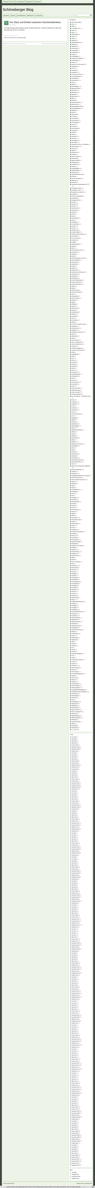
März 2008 (74, 1153)
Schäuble (74, 575)
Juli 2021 (74, 833)
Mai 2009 (74, 1125)
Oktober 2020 (75, 851)
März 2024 (74, 777)
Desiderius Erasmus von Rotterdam (80, 144)
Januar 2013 (75, 1037)
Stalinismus (74, 623)
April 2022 (74, 815)
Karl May (74, 364)
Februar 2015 (75, 987)
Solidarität (74, 605)
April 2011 (74, 1079)
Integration (74, 330)
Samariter (74, 569)
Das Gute (74, 138)
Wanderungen (75, 707)
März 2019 (74, 889)
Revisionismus (75, 555)
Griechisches (75, 274)
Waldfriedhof (75, 705)
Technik (73, 649)
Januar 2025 (75, 763)
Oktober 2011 (75, 1067)
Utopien (73, 675)
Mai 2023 (74, 795)
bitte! (73, 98)
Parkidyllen (74, 497)
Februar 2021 (75, 843)
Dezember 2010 (75, 1087)
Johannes (74, 346)
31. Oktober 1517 (76, 28)
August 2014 (75, 999)
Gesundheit (74, 262)
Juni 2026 (74, 737)
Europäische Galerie (76, 188)
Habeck (73, 286)
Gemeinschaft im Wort (77, 250)
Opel (73, 485)
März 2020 (74, 865)
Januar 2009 (75, 1133)
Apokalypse (74, 66)
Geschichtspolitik (76, 260)
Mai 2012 (74, 1053)
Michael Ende (75, 438)
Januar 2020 (75, 869)
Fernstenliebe (75, 218)
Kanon (73, 360)
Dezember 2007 (75, 1159)
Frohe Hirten (75, 236)
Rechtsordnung (75, 551)
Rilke (73, 557)
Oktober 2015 (75, 971)
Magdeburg (74, 418)
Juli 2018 (74, 905)
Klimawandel (75, 376)
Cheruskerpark (75, 122)
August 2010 (75, 1095)
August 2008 (75, 1143)
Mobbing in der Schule (77, 444)
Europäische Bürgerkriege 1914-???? (81, 184)
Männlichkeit (75, 424)
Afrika (73, 38)
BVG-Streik (74, 114)
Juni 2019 (74, 883)
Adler (73, 32)
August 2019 (75, 879)
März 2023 (74, 799)
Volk (73, 699)
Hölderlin (74, 314)
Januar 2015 (75, 989)
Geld (73, 248)
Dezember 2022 (75, 805)
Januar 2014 (75, 1013)
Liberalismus (75, 410)
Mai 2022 (74, 813)
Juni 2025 (74, 755)
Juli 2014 (74, 1001)
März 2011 (74, 1081)
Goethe (73, 268)
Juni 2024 (74, 771)
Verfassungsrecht (76, 687)
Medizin (73, 432)
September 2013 (76, 1021)
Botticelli (74, 100)
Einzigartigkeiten (76, 168)
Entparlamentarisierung (77, 174)
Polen (73, 527)
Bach (73, 82)
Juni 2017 (74, 931)
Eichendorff (74, 158)
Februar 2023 (75, 801)
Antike (73, 62)
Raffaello (74, 547)
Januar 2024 (75, 781)
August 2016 (75, 951)
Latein (73, 400)
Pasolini (73, 505)
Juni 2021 (74, 835)
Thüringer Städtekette (77, 653)
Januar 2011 (75, 1085)
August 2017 (75, 927)
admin (12, 35)
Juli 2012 (74, 1049)
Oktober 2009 (75, 1115)
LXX (73, 416)
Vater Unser (74, 677)
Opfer (73, 487)
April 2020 (74, 863)
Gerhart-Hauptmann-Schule (78, 258)
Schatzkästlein (20, 1)
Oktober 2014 (75, 995)
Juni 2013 (74, 1027)
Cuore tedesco (75, 128)
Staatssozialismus (76, 621)
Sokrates (74, 603)
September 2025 (76, 749)
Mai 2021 (74, 837)
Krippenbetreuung (76, 390)
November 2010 (75, 1089)
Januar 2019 (75, 893)
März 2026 (74, 743)
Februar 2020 (75, 867)
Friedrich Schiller (76, 232)
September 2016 (76, 949)
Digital (73, 150)
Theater (73, 651)
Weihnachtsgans (76, 715)
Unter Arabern (75, 671)
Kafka (73, 356)
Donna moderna (75, 156)
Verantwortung (75, 683)
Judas (73, 352)
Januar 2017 (75, 941)
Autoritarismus (75, 80)
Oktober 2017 (75, 923)
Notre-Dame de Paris (77, 477)
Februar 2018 (75, 915)
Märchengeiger (75, 426)
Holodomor (74, 316)
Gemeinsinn (74, 252)
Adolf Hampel (75, 34)
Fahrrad (73, 204)
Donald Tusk (75, 152)
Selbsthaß (74, 589)
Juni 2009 (74, 1123)
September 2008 (76, 1141)
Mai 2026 (74, 739)
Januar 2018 (75, 917)
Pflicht (73, 515)
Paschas (74, 503)
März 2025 (74, 759)
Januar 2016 (75, 965)
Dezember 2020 (75, 847)
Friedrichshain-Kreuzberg (78, 234)
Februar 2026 (75, 745)
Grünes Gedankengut (77, 280)
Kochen (73, 380)
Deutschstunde (75, 146)
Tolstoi (73, 657)
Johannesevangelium (77, 348)
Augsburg (74, 70)
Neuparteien (75, 473)
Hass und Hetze (75, 298)
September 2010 (76, 1093)
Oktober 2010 (75, 1091)
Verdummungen (75, 685)
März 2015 (74, 985)
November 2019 (75, 873)
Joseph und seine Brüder (78, 350)
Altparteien (74, 46)
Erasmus (74, 176)
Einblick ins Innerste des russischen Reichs (14, 43)
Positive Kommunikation (77, 531)
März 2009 (74, 1129)
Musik (73, 448)
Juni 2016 (74, 955)
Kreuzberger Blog (10, 1183)
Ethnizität (74, 182)
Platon (73, 525)
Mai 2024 (74, 773)
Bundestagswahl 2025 (77, 106)
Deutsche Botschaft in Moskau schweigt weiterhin (54, 43)
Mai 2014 (74, 1005)
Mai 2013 (74, 1029)
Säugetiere (74, 573)
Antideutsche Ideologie (77, 58)
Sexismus (74, 593)
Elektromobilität (75, 170)
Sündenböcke (75, 633)
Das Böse (74, 136)
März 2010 (74, 1105)
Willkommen (29, 1)
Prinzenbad (74, 537)
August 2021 (75, 831)
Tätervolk (74, 645)
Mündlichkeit (75, 446)
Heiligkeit (74, 304)
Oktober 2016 (75, 947)
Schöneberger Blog (18, 10)
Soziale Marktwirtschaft (77, 611)
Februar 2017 (75, 939)
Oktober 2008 (75, 1139)
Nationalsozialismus (76, 462)
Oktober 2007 (75, 1163)
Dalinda (73, 132)
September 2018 (76, 901)
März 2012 (74, 1057)
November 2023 (75, 785)
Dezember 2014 (75, 991)
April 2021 (74, 839)
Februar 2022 (75, 819)
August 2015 (75, 975)
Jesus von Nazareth (76, 342)
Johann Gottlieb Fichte (77, 344)
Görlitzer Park (75, 270)
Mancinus (74, 422)
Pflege (73, 513)
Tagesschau (74, 639)
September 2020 (76, 853)
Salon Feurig (75, 567)
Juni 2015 (74, 979)
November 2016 (75, 945)
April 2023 (74, 797)
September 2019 (76, 877)
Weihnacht (74, 713)
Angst (73, 54)
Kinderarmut (75, 372)
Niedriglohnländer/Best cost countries (81, 475)
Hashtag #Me (75, 296)
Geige (73, 246)
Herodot (74, 310)
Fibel (73, 220)
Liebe (73, 412)
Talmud (73, 643)
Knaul (73, 378)
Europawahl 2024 (76, 200)
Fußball (73, 242)
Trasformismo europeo (77, 659)
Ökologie (74, 483)
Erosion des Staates (76, 178)
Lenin (73, 406)
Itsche (73, 338)
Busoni (73, 112)
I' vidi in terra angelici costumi (79, 324)
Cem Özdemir (75, 120)
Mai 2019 (74, 885)
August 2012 (75, 1047)
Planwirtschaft (75, 523)
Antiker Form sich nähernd (78, 64)
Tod (72, 655)
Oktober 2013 (75, 1019)
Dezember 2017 (75, 919)
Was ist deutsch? (76, 709)
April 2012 (74, 1055)
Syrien (73, 635)
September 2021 (76, 829)
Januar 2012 (75, 1061)
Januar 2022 (75, 821)
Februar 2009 (75, 1131)
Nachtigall (74, 456)
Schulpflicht (74, 585)
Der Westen (74, 142)
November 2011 (75, 1065)
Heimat (73, 306)
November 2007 (75, 1161)
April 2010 (74, 1103)
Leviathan (74, 408)
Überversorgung (75, 667)
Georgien (74, 254)
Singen (73, 599)
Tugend (73, 663)
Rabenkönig (74, 543)
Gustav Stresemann (76, 282)
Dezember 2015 (75, 967)
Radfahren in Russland (77, 545)
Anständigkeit (75, 56)
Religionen (74, 553)
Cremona (74, 126)
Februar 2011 (75, 1083)
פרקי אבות (76, 729)
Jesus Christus (75, 340)
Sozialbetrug (75, 609)
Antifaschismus (75, 60)
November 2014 (75, 993)
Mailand (73, 420)
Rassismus (74, 549)
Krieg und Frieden (76, 388)
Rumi (73, 563)
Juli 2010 (74, 1097)
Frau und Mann (75, 224)
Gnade (73, 266)
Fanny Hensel (75, 208)
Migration (74, 442)
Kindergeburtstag (76, 374)
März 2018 (74, 913)
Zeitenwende (75, 727)
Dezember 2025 (75, 747)
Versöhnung (74, 693)
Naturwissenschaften (77, 469)
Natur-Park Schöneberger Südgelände (81, 466)
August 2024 (75, 769)
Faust (73, 214)
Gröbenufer (74, 276)
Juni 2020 (74, 859)
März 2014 (74, 1009)
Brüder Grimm (75, 104)
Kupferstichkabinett (76, 394)
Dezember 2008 (75, 1135)
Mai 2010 (74, 1101)
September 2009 (76, 1117)
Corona (73, 124)
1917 (73, 24)
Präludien (74, 533)
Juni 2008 (74, 1147)
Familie (73, 206)
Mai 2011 (74, 1077)
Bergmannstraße (76, 88)
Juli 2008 (74, 1145)
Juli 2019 (74, 881)
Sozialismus (74, 613)
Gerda (73, 256)
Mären (73, 428)
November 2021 (75, 825)
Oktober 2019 (75, 875)
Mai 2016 (74, 957)
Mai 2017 (74, 933)
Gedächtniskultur (76, 244)
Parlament (74, 499)
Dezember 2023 (75, 783)
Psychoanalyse (75, 539)
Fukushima (74, 240)
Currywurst (74, 130)
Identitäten (74, 326)
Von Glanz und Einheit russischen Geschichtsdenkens (35, 22)
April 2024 (74, 775)
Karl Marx (74, 362)
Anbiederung (75, 52)
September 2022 (76, 807)
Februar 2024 (75, 779)
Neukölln (74, 471)
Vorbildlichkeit (75, 701)
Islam (73, 334)
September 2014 (76, 997)
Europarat (74, 194)
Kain (73, 358)
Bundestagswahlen (76, 108)
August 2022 (75, 809)
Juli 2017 (74, 929)
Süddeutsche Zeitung (77, 629)
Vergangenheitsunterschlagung (79, 691)
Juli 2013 (74, 1025)
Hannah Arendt (75, 290)
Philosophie (74, 517)
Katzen (73, 368)
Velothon (74, 681)
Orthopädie (74, 491)
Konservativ (74, 384)
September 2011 (76, 1069)
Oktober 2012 (75, 1043)
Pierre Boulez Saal (76, 519)
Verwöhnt (74, 697)
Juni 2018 (74, 907)
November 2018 (75, 897)
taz (72, 647)
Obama (73, 481)
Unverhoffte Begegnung (77, 673)
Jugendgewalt (75, 354)
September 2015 (76, 973)
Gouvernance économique (78, 272)
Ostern (73, 493)
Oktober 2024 (75, 767)
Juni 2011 (74, 1075)
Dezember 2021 (75, 823)
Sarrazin (74, 571)
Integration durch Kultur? (77, 332)
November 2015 (75, 969)
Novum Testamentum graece (78, 479)
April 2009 (74, 1127)
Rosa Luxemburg (76, 561)
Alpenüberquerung (76, 42)
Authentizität (75, 78)
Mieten (73, 440)
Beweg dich (74, 92)
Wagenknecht (75, 703)
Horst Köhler (75, 320)
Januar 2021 (75, 845)
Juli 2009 (74, 1121)
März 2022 (74, 817)
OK (84, 1186)
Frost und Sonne (76, 238)
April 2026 (74, 741)
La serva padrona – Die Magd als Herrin (81, 396)
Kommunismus (75, 382)
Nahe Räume (75, 458)
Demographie (75, 140)
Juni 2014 (74, 1003)
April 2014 (74, 1007)
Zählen (73, 723)
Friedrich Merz (75, 230)
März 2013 (74, 1033)
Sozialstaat (74, 615)
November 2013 (75, 1017)
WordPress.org (75, 1178)
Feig (73, 216)
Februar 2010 (75, 1107)
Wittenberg (74, 719)
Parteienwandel (75, 501)
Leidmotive (74, 402)
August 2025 (75, 751)
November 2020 (75, 849)
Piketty (73, 521)
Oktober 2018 (75, 899)
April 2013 (74, 1031)
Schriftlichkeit (75, 579)
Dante (73, 134)
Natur (73, 464)
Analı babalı (74, 48)
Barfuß (73, 84)
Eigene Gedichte (76, 160)
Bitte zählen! (75, 96)
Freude (73, 228)
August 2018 (75, 903)
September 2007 (76, 1165)
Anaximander (75, 50)
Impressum (38, 1)
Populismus (74, 529)
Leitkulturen (74, 404)
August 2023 (75, 789)
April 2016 (74, 959)
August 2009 (75, 1119)
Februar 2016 (75, 963)
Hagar (73, 288)
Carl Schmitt (75, 118)
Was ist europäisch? (76, 711)
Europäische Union (76, 190)
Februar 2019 (75, 891)
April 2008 (74, 1151)
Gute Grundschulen (76, 284)
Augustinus (74, 72)
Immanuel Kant (75, 328)
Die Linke (74, 148)
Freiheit (73, 226)
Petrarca (74, 511)
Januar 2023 (75, 803)
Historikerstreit (75, 312)
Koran (73, 386)
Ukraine (73, 669)
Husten (73, 322)
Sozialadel (74, 607)
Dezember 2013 (75, 1015)
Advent (73, 36)
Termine (12, 1)
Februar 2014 (75, 1011)
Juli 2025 (74, 753)
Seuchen (74, 591)
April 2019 (74, 887)
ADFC (73, 30)
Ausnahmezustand (76, 76)
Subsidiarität (75, 627)
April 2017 (74, 935)
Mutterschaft (75, 454)
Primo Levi (74, 535)
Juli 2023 (74, 791)
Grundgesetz (75, 278)
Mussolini (74, 452)
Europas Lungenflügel (77, 196)
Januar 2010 (75, 1109)
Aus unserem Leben (76, 74)
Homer (73, 318)
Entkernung (74, 172)
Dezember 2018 (75, 895)
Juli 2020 (74, 857)
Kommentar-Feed (76, 1176)
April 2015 (74, 983)
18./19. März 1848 (76, 22)
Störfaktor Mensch (76, 625)
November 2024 (75, 765)
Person (73, 507)
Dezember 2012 (75, 1039)
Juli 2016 (74, 953)
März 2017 (74, 937)
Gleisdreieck (75, 264)
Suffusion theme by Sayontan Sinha (84, 1183)
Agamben (74, 40)
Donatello (74, 154)
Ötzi (73, 495)
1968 (73, 26)
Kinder (73, 370)
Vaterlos (74, 679)
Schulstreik (74, 587)
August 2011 (75, 1071)
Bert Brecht (74, 90)
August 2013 (75, 1023)
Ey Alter (73, 202)
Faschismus (74, 210)
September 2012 (76, 1045)
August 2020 (75, 855)
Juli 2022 (74, 811)
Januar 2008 (75, 1157)
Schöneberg (75, 577)
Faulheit (74, 212)
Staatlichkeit (75, 619)
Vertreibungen (75, 695)
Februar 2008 (75, 1155)
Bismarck (74, 94)
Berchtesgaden (75, 86)
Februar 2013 (75, 1035)
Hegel (73, 302)
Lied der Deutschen (76, 414)
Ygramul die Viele (76, 721)
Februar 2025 (75, 761)
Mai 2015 (74, 981)
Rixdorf (73, 559)
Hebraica (74, 300)
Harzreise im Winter (76, 292)
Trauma (73, 661)
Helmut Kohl (75, 308)
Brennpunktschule (76, 102)
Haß (73, 294)
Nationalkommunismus (77, 460)
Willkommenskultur (76, 717)
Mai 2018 (74, 909)
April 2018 (74, 911)
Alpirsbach (74, 44)
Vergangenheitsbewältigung (78, 689)
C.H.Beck (74, 116)
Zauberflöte (74, 725)
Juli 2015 (74, 977)
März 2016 (74, 961)
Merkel (73, 434)
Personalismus (75, 509)
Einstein (74, 166)
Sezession (74, 595)
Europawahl (74, 198)
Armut (73, 68)
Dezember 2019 (75, 871)
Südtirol (73, 631)
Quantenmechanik (76, 541)
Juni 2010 (74, 1099)
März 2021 (74, 841)
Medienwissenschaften (77, 430)
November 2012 (75, 1041)
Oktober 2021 (75, 827)
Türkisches (74, 665)
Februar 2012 (75, 1059)
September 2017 (76, 925)
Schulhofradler (75, 583)
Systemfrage (75, 637)
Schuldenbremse (76, 581)
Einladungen (75, 162)
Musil (73, 450)
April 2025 (74, 757)
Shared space (75, 597)
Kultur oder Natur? (76, 392)
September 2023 (76, 787)
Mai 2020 (74, 861)
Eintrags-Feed (75, 1174)
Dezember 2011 (75, 1063)
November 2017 (75, 921)
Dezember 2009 (75, 1111)
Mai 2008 (74, 1149)
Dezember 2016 (75, 943)
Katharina (74, 366)
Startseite (6, 1)
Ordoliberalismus (76, 489)
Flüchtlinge (74, 222)
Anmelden (74, 1172)
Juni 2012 (74, 1051)
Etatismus (74, 180)
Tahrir (73, 641)
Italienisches (75, 336)
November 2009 (75, 1113)
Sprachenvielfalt (75, 617)
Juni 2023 (74, 793)
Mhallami (74, 436)
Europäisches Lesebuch (77, 192)
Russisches (14, 24)
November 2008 (75, 1137)
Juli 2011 (74, 1073)
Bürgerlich (74, 110)
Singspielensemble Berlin (78, 601)
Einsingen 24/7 (75, 164)
